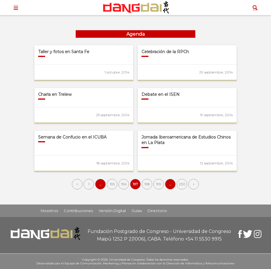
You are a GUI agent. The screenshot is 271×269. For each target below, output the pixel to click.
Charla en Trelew (55, 94)
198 (147, 184)
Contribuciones (78, 210)
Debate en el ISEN (160, 94)
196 (123, 184)
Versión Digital (112, 210)
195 (112, 184)
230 (182, 184)
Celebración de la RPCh (165, 51)
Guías (137, 210)
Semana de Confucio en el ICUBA (72, 137)
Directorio (157, 210)
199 (158, 184)
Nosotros (49, 210)
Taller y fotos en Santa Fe (63, 51)
